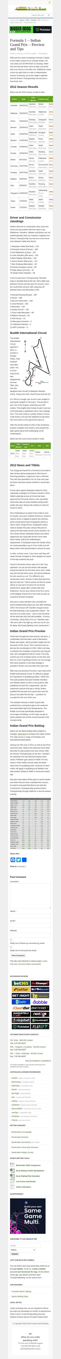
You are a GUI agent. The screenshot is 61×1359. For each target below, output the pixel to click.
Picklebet (15, 1116)
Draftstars (16, 1105)
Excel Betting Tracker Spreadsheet (30, 1171)
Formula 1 (22, 866)
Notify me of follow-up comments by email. (27, 943)
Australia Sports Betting (39, 1324)
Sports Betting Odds (20, 1296)
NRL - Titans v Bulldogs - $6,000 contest (26, 1053)
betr (13, 1097)
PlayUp (15, 1120)
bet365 (14, 1078)
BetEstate (16, 1086)
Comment (14, 882)
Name (13, 911)
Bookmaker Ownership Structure (25, 1147)
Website (13, 931)
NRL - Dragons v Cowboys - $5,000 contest (28, 1047)
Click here (22, 734)
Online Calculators (23, 1187)
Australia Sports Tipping (21, 1291)
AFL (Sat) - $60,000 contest (21, 1040)
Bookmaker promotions (21, 1142)
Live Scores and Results (26, 1182)
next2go (15, 1112)
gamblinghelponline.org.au (31, 1349)
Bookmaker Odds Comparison (28, 1165)
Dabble (14, 1101)
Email (13, 921)
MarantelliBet (17, 1109)
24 (39, 20)
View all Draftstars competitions (38, 1061)
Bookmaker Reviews (20, 1137)
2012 (27, 20)
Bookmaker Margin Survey (22, 1152)
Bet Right (15, 1093)
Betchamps (16, 1082)
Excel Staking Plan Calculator (28, 1176)
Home (22, 20)
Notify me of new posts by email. (23, 950)
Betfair (14, 1089)
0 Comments (42, 53)
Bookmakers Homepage (21, 1132)
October (33, 20)
